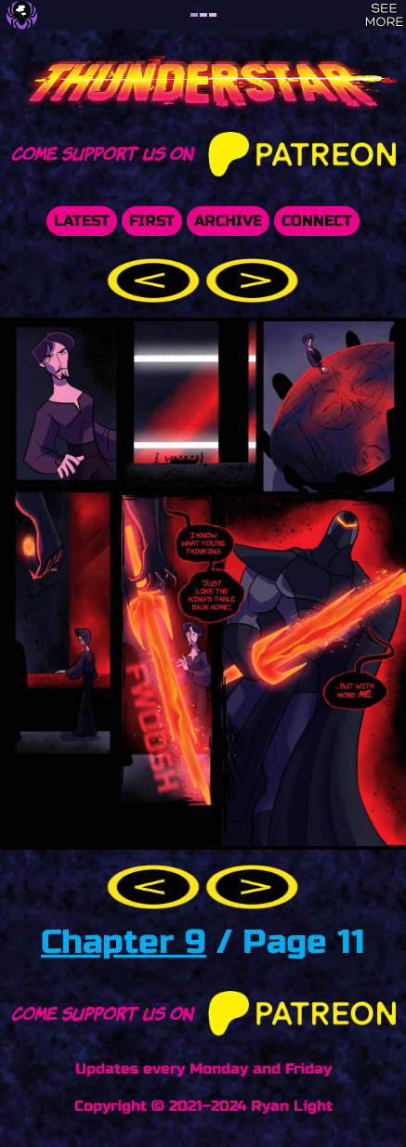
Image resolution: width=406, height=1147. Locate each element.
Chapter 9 (123, 942)
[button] (156, 279)
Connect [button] (317, 220)
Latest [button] (82, 220)
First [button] (152, 220)
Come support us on (203, 151)
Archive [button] (228, 220)
